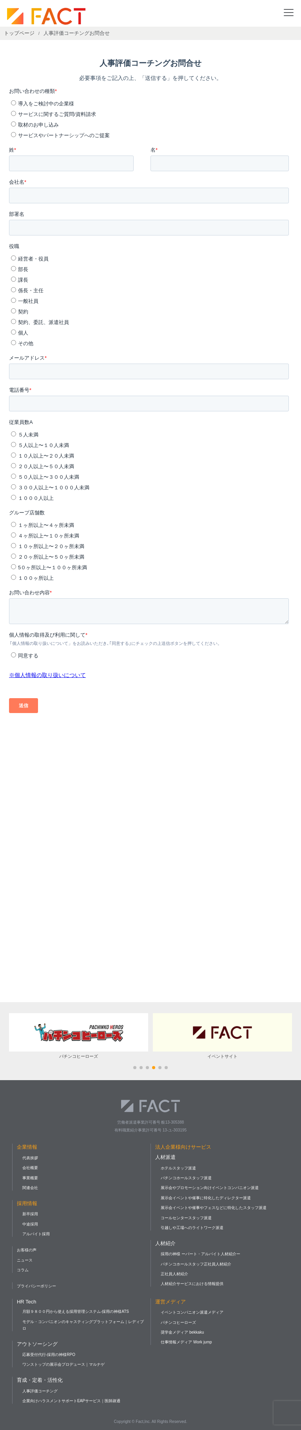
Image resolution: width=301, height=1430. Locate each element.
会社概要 (30, 1168)
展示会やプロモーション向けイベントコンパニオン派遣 (210, 1188)
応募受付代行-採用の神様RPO (48, 1354)
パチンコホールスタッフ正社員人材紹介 (196, 1264)
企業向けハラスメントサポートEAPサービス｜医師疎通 (71, 1401)
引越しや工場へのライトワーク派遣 (192, 1227)
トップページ (19, 33)
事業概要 (30, 1178)
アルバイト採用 (36, 1234)
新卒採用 (30, 1214)
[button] (134, 1067)
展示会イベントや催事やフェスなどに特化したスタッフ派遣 (214, 1208)
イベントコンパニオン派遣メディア (192, 1312)
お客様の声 (26, 1250)
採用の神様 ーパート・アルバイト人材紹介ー (200, 1254)
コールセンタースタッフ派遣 (186, 1218)
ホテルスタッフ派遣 (178, 1168)
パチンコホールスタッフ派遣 (186, 1178)
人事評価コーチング (40, 1391)
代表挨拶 (30, 1158)
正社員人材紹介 (174, 1274)
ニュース (25, 1260)
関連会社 (30, 1188)
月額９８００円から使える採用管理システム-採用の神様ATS (75, 1311)
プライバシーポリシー (36, 1286)
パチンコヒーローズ (178, 1322)
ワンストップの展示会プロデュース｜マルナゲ (63, 1364)
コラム (23, 1270)
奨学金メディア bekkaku (182, 1332)
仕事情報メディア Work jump (186, 1342)
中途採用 (30, 1224)
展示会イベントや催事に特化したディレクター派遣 (206, 1198)
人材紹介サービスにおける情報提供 (192, 1284)
